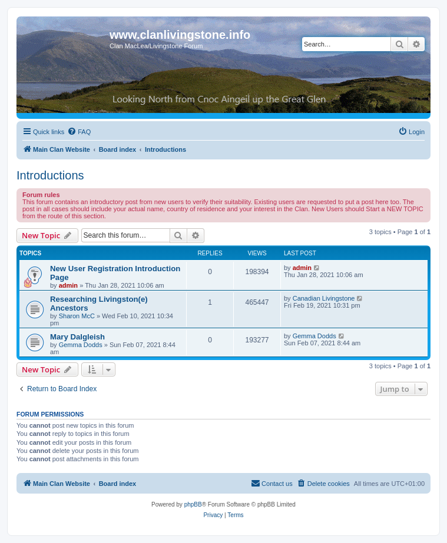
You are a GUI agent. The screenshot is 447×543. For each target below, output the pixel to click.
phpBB (193, 504)
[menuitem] (79, 132)
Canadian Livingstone (324, 298)
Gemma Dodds (80, 344)
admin (68, 285)
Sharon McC (77, 315)
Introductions (50, 175)
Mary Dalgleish (77, 336)
